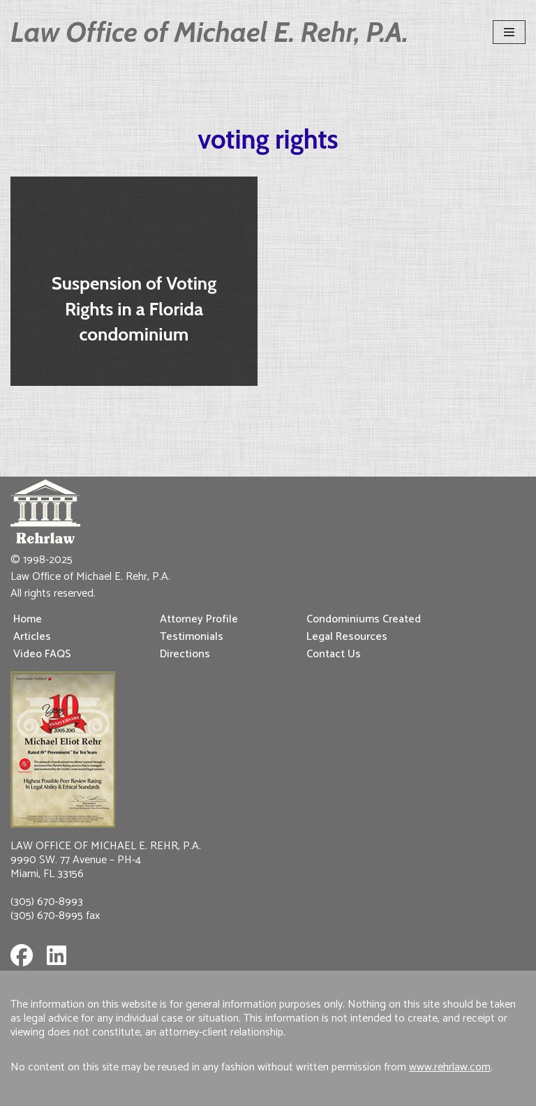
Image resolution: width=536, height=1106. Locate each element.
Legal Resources (346, 636)
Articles (32, 636)
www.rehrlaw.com (450, 1067)
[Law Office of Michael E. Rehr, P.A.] (209, 32)
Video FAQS (42, 654)
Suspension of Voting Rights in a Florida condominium (134, 308)
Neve (209, 1091)
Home (27, 619)
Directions (185, 654)
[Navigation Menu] (509, 32)
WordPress (314, 1091)
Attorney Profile (199, 619)
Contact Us (333, 654)
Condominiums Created (363, 619)
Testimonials (191, 636)
